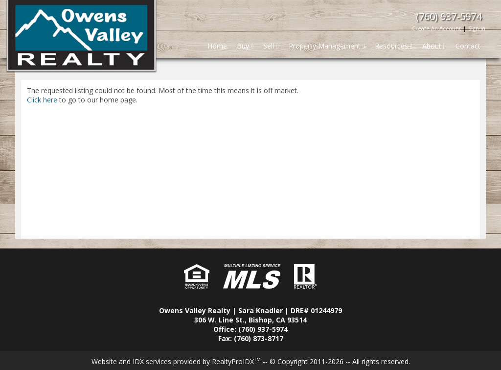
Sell (270, 45)
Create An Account (436, 28)
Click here (42, 99)
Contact (467, 45)
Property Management (327, 45)
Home (217, 45)
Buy (245, 45)
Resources (393, 45)
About (434, 45)
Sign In (476, 28)
